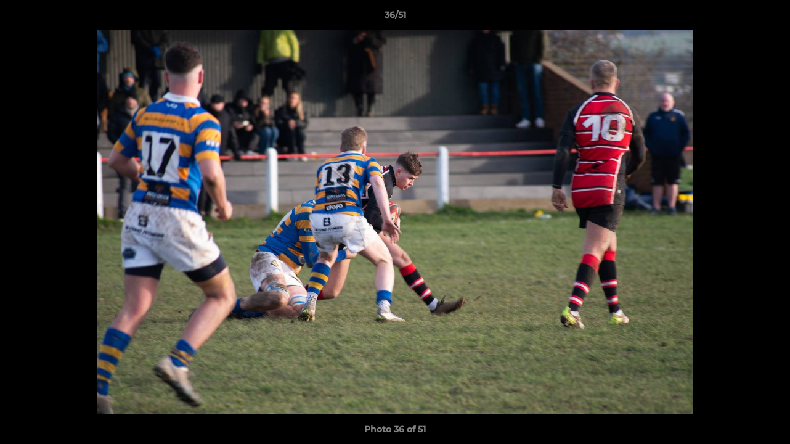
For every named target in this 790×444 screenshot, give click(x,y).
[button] (767, 17)
